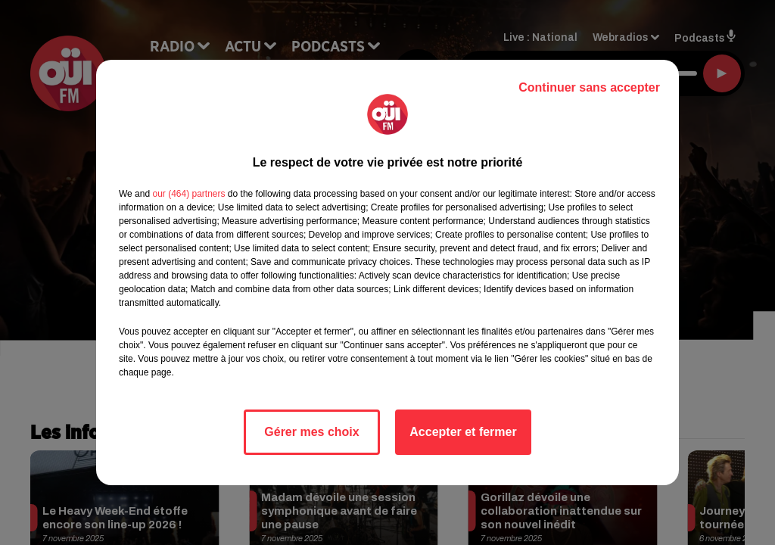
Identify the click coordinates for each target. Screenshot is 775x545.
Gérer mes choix (311, 431)
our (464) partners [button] (188, 193)
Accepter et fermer (462, 431)
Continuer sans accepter (589, 87)
